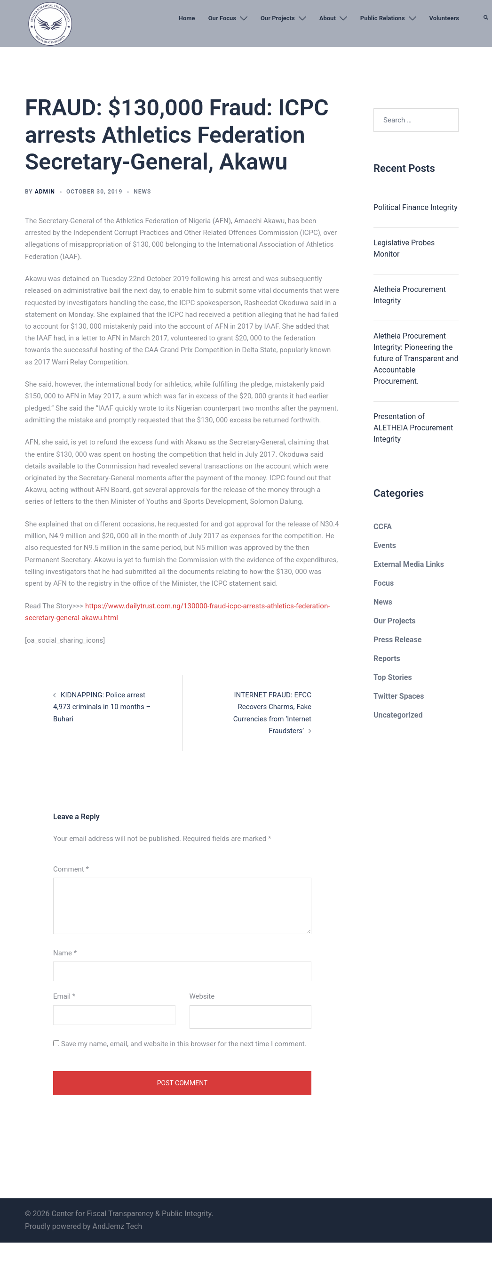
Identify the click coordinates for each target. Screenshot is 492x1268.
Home (187, 18)
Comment (71, 868)
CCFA (382, 526)
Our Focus (222, 18)
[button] (486, 40)
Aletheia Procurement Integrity (409, 295)
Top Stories (392, 677)
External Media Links (408, 564)
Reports (386, 658)
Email (64, 996)
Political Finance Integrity (415, 207)
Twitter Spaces (398, 696)
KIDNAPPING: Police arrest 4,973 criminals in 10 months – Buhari (101, 707)
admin (45, 191)
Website (202, 996)
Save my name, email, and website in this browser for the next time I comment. (184, 1043)
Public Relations (382, 18)
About (327, 18)
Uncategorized (397, 715)
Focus (383, 583)
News (142, 191)
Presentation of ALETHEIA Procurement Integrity (413, 428)
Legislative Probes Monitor (404, 248)
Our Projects (278, 18)
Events (384, 545)
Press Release (397, 639)
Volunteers (444, 18)
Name (65, 952)
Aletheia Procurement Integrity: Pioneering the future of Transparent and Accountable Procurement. (415, 358)
